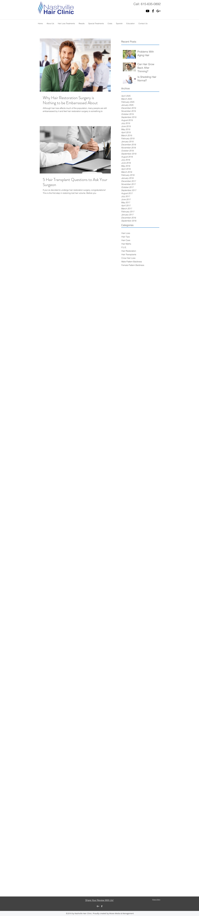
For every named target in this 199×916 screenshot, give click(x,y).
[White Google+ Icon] (98, 906)
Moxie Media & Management (121, 913)
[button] (50, 23)
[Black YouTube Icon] (147, 11)
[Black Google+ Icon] (158, 11)
